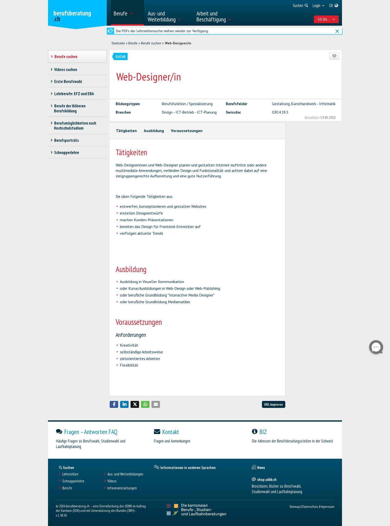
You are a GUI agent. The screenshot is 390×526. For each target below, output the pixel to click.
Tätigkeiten (126, 130)
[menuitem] (127, 13)
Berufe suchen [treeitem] (65, 56)
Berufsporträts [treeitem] (66, 140)
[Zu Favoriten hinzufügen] (334, 56)
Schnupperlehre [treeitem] (66, 152)
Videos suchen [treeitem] (65, 69)
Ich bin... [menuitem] (326, 19)
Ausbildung (154, 130)
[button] (114, 404)
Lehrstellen (70, 474)
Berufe (133, 43)
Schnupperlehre (73, 481)
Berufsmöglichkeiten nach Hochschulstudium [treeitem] (75, 125)
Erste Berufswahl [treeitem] (68, 81)
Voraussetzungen (186, 130)
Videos (112, 481)
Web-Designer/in (178, 43)
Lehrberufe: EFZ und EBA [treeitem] (74, 93)
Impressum (327, 506)
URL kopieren (273, 404)
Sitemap (295, 506)
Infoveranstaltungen (122, 488)
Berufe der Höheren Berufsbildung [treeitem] (70, 108)
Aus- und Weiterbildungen (125, 474)
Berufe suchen (151, 43)
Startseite (118, 43)
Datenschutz (310, 506)
